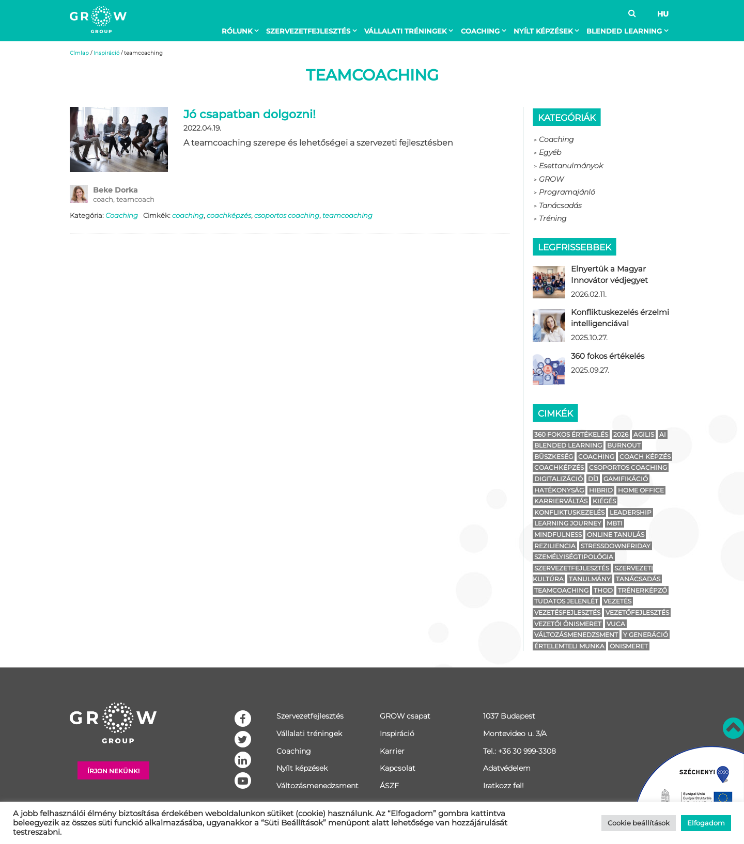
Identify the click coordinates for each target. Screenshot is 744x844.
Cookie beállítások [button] (639, 823)
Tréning (553, 218)
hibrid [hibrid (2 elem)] (601, 490)
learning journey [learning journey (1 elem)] (567, 523)
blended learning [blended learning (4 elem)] (568, 445)
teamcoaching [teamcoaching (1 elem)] (561, 590)
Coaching (480, 31)
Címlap (79, 53)
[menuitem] (242, 31)
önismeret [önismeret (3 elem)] (629, 646)
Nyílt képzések (543, 31)
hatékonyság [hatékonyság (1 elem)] (559, 490)
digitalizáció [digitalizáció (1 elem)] (558, 479)
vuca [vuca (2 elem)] (616, 624)
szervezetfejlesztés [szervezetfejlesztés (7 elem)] (571, 568)
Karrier (392, 751)
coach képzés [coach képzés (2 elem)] (645, 456)
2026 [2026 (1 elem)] (620, 434)
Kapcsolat (397, 768)
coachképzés (229, 215)
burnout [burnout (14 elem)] (624, 445)
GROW (551, 179)
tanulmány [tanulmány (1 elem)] (590, 579)
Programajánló (567, 192)
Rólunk (237, 31)
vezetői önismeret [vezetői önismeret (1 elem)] (567, 624)
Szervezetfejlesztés (308, 31)
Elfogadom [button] (706, 823)
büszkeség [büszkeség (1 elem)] (553, 456)
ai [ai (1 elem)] (662, 434)
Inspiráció (106, 53)
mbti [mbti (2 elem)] (615, 523)
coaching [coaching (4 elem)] (596, 456)
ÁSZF (389, 785)
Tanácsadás (560, 205)
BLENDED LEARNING (624, 31)
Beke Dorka (115, 190)
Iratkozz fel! (503, 785)
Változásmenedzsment (317, 785)
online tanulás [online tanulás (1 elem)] (615, 534)
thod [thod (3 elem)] (603, 590)
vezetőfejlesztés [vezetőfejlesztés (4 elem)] (637, 612)
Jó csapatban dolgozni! (249, 114)
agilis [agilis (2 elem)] (643, 434)
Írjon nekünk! (113, 771)
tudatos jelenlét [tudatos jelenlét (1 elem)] (566, 601)
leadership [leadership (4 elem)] (631, 512)
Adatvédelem (507, 768)
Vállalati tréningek (405, 31)
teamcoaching (347, 215)
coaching (188, 215)
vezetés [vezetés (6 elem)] (617, 601)
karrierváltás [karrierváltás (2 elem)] (560, 501)
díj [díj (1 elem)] (593, 479)
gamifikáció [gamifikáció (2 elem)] (625, 479)
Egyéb (550, 152)
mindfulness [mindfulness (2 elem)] (558, 534)
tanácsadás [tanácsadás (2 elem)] (638, 579)
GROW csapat (405, 716)
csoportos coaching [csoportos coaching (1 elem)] (628, 467)
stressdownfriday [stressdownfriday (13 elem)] (615, 546)
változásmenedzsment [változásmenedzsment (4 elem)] (576, 635)
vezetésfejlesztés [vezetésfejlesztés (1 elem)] (567, 612)
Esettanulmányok (571, 165)
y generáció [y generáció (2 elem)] (645, 635)
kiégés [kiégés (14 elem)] (604, 501)
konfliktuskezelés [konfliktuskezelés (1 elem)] (569, 512)
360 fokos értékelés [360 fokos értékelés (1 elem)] (571, 434)
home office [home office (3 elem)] (641, 490)
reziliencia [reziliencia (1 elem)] (555, 546)
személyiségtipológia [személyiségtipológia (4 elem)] (573, 557)
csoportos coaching (286, 215)
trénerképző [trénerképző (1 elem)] (642, 590)
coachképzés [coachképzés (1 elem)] (559, 467)
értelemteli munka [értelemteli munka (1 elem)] (569, 646)
